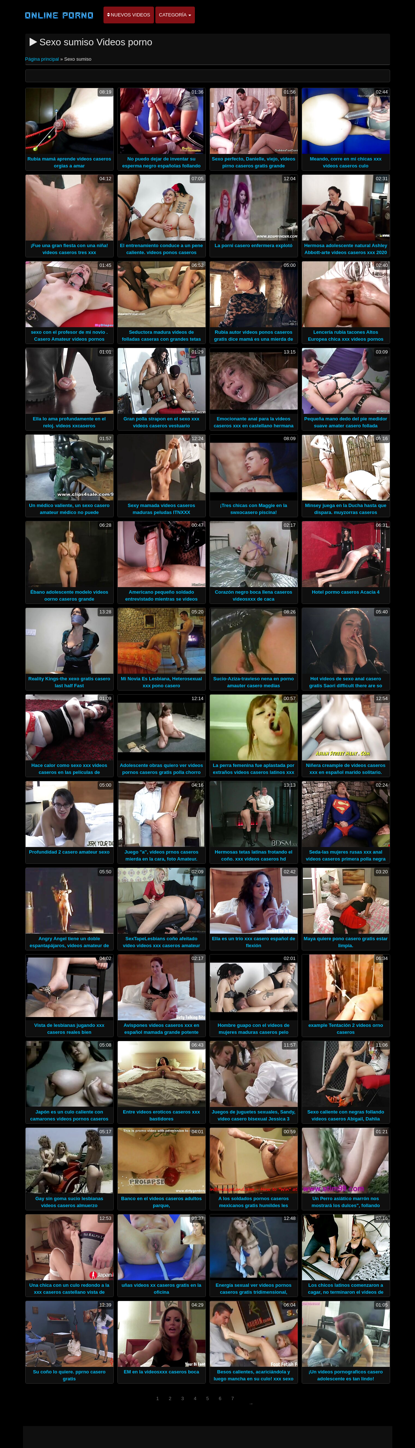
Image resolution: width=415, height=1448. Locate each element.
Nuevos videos (128, 15)
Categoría (175, 15)
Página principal (42, 59)
